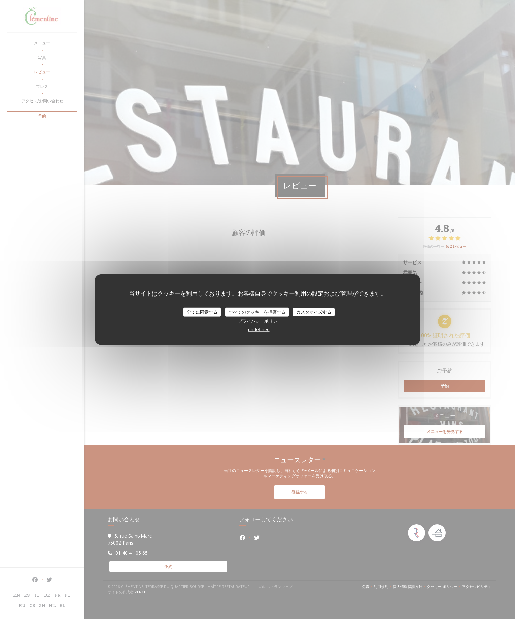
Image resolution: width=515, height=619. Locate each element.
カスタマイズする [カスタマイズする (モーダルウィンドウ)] (313, 312)
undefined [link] (259, 329)
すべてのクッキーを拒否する (257, 312)
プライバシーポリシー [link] (260, 321)
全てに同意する (202, 312)
